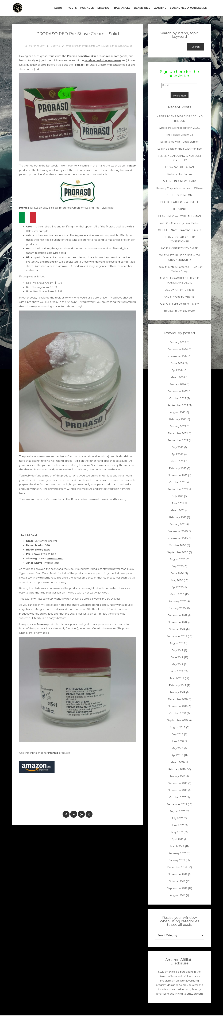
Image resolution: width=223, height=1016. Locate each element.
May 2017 (177, 832)
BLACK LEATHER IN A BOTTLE (179, 202)
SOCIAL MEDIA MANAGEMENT (189, 7)
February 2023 (178, 419)
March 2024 (178, 377)
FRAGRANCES (121, 7)
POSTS (72, 7)
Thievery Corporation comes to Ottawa (179, 188)
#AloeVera (72, 45)
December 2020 (178, 531)
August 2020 (178, 559)
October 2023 (177, 398)
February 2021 (177, 517)
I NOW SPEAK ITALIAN (179, 167)
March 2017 (177, 846)
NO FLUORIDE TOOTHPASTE (179, 248)
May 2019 (177, 664)
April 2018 (177, 755)
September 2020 (177, 552)
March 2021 (177, 510)
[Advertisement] (82, 796)
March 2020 (177, 594)
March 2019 (177, 678)
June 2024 (177, 363)
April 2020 (177, 587)
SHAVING (103, 7)
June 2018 (177, 741)
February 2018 (177, 769)
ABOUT (59, 7)
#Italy (94, 45)
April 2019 (177, 671)
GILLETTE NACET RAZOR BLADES (179, 230)
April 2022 (177, 454)
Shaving (55, 45)
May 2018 (177, 748)
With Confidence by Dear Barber (179, 223)
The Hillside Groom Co (179, 134)
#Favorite (84, 45)
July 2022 (177, 447)
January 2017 (177, 860)
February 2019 (177, 685)
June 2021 (178, 503)
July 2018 (177, 734)
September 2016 (177, 888)
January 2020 (177, 608)
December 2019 (177, 615)
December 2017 (177, 783)
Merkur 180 (42, 545)
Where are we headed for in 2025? (179, 127)
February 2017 (177, 853)
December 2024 (178, 349)
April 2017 (177, 839)
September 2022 (178, 440)
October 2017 (177, 797)
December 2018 (178, 699)
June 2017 (177, 825)
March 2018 (178, 762)
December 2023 (178, 391)
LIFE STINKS (179, 209)
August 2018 (177, 727)
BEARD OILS (142, 7)
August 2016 (177, 895)
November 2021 (177, 475)
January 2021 (178, 524)
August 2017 (177, 811)
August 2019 (177, 643)
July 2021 (177, 496)
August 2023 (178, 412)
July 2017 (177, 818)
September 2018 (177, 720)
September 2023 (177, 405)
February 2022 (177, 468)
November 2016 (177, 874)
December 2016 (177, 867)
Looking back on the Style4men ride (179, 148)
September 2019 (177, 636)
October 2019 (177, 629)
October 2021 (177, 482)
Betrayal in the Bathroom (179, 310)
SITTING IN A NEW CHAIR (179, 181)
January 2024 (178, 384)
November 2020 (178, 538)
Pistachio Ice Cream (179, 174)
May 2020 (177, 580)
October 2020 (177, 545)
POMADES (87, 7)
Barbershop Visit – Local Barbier (179, 141)
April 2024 (178, 370)
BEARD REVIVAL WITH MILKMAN (179, 216)
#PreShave (104, 45)
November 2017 (177, 790)
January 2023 (178, 426)
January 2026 (178, 342)
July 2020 (178, 566)
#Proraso (117, 45)
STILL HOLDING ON (179, 195)
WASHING (160, 7)
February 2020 (178, 601)
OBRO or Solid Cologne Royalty (179, 303)
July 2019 (177, 650)
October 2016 (177, 881)
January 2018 (178, 776)
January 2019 (177, 692)
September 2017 (177, 804)
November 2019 (177, 622)
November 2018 (178, 706)
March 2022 (178, 461)
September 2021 (178, 489)
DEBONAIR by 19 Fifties (179, 289)
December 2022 (178, 433)
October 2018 (177, 713)
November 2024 (178, 356)
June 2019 (177, 657)
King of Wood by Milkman (179, 296)
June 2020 (177, 573)
